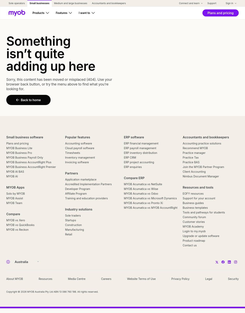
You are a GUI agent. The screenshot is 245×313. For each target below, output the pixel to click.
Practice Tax (191, 157)
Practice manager (194, 152)
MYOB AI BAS (15, 171)
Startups (70, 220)
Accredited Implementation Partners (88, 184)
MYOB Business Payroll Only (24, 157)
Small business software (24, 137)
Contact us (190, 245)
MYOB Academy (193, 226)
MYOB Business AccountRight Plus (28, 162)
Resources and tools (198, 187)
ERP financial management (141, 143)
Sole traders (73, 215)
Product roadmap (194, 240)
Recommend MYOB (195, 148)
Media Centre (77, 278)
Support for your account (199, 198)
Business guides (193, 203)
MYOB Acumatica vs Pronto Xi (143, 203)
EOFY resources (193, 193)
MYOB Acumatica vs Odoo (141, 193)
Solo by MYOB (15, 193)
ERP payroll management (140, 148)
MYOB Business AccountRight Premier (31, 167)
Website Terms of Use (141, 278)
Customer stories (194, 221)
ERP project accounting (139, 162)
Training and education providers (86, 198)
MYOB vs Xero (15, 220)
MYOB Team (14, 203)
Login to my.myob (194, 231)
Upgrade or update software (201, 236)
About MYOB (14, 278)
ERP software (134, 137)
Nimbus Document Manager (201, 176)
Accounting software (78, 143)
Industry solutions (78, 209)
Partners (71, 173)
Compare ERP (134, 178)
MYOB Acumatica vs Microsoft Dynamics (150, 198)
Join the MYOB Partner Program (203, 167)
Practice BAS (191, 162)
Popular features (77, 137)
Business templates (195, 207)
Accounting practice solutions (202, 143)
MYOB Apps (15, 187)
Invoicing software (77, 162)
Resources (45, 278)
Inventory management (80, 157)
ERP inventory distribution (140, 152)
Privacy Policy (180, 278)
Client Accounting (194, 171)
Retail (68, 234)
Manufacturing (74, 229)
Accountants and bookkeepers (206, 137)
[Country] (25, 261)
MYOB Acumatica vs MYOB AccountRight (151, 207)
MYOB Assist (14, 198)
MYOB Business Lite (19, 148)
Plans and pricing (17, 143)
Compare (13, 214)
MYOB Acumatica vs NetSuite (143, 184)
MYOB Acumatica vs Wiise (141, 189)
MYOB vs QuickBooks (20, 225)
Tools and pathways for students (204, 212)
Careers (106, 278)
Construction (73, 225)
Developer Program (77, 189)
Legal (208, 278)
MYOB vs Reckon (17, 229)
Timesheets (72, 152)
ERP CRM (130, 157)
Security (233, 278)
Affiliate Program (76, 193)
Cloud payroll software (79, 148)
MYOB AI (12, 176)
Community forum (194, 217)
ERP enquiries (133, 167)
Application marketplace (81, 179)
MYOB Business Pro (19, 152)
